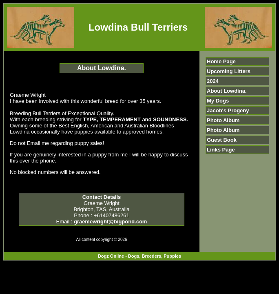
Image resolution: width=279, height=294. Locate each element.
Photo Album (223, 120)
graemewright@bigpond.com (110, 221)
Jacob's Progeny (228, 110)
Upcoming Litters (228, 71)
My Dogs (218, 101)
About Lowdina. (226, 91)
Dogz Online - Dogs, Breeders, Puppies (139, 256)
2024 (213, 81)
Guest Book (222, 140)
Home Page (221, 61)
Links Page (221, 150)
